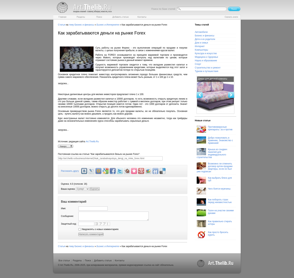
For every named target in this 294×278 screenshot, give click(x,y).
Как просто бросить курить (212, 234)
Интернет (200, 46)
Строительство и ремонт (207, 67)
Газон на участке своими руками (215, 212)
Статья (61, 24)
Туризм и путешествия (206, 71)
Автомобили (201, 32)
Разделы (77, 260)
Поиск (88, 260)
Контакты (119, 260)
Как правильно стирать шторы (214, 223)
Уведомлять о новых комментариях (98, 229)
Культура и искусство (206, 53)
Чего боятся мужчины (214, 191)
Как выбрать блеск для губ (214, 180)
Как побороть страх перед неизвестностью (214, 201)
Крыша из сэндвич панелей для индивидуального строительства (212, 153)
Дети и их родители (205, 39)
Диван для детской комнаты (212, 78)
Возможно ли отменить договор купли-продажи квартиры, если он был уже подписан (214, 167)
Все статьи (64, 260)
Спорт (198, 64)
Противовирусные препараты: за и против (214, 129)
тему (71, 24)
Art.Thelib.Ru (92, 141)
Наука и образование (206, 60)
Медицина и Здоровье (206, 57)
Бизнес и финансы (84, 24)
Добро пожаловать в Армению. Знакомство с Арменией (215, 140)
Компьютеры (201, 50)
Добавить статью (103, 260)
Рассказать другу (70, 171)
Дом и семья (201, 42)
